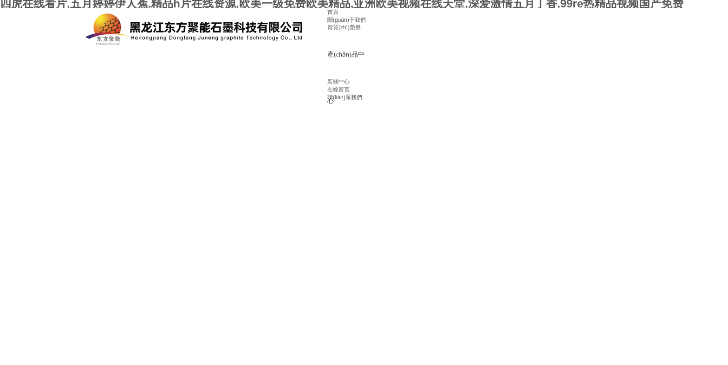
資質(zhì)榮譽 (344, 27)
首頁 (332, 12)
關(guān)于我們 (346, 20)
